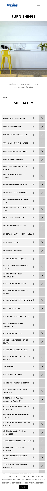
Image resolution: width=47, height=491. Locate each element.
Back (4, 97)
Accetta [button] (23, 487)
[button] (20, 118)
